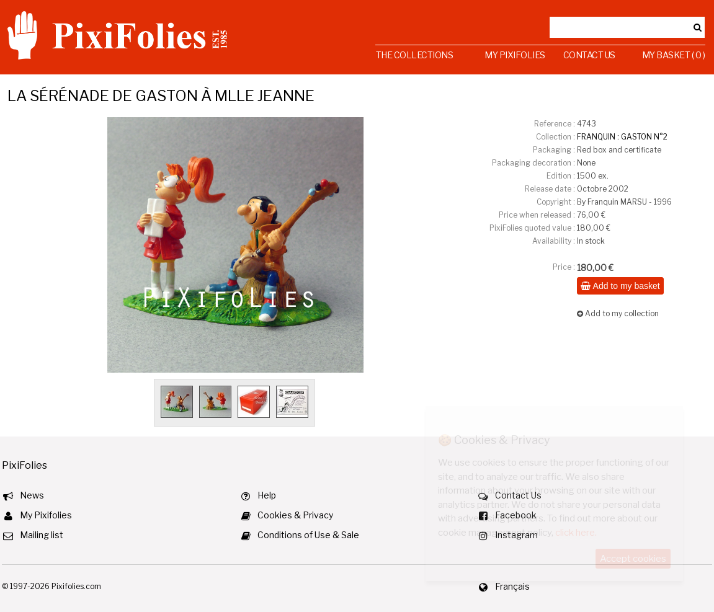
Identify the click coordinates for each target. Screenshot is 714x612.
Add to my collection (618, 313)
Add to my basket (620, 286)
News (32, 495)
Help (266, 495)
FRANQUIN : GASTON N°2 (622, 136)
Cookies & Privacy (295, 515)
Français (512, 586)
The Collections (414, 55)
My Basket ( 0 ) (673, 55)
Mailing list (41, 535)
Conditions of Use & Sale (308, 535)
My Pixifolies (514, 55)
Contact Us (589, 55)
